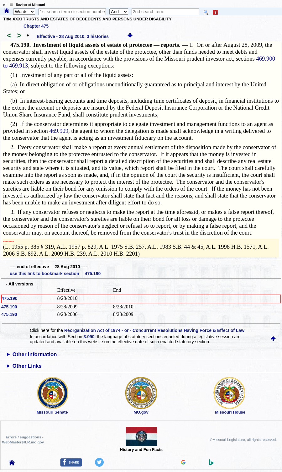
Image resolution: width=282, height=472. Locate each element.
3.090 (89, 336)
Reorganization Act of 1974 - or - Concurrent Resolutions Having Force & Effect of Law (154, 330)
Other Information (35, 354)
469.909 (58, 130)
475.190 (10, 298)
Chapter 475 (36, 26)
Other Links (27, 366)
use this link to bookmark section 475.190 (55, 273)
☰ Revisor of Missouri (26, 5)
